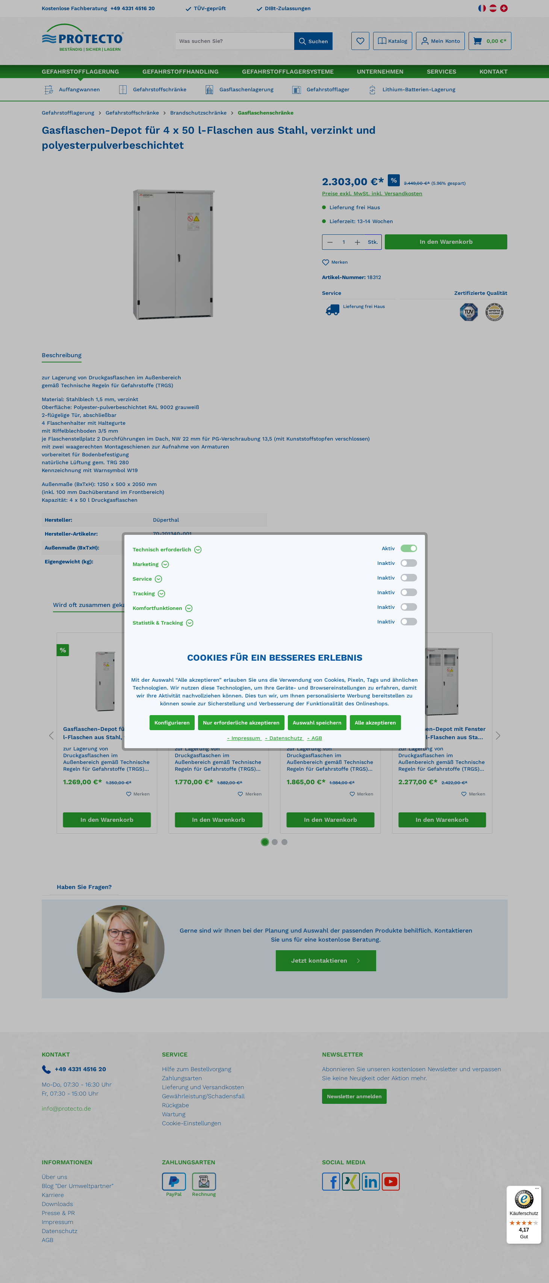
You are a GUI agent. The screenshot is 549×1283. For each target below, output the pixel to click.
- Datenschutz (284, 738)
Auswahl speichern (317, 723)
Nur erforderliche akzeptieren (241, 723)
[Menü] (536, 1190)
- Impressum (244, 738)
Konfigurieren (172, 723)
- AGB (314, 738)
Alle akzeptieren (375, 723)
